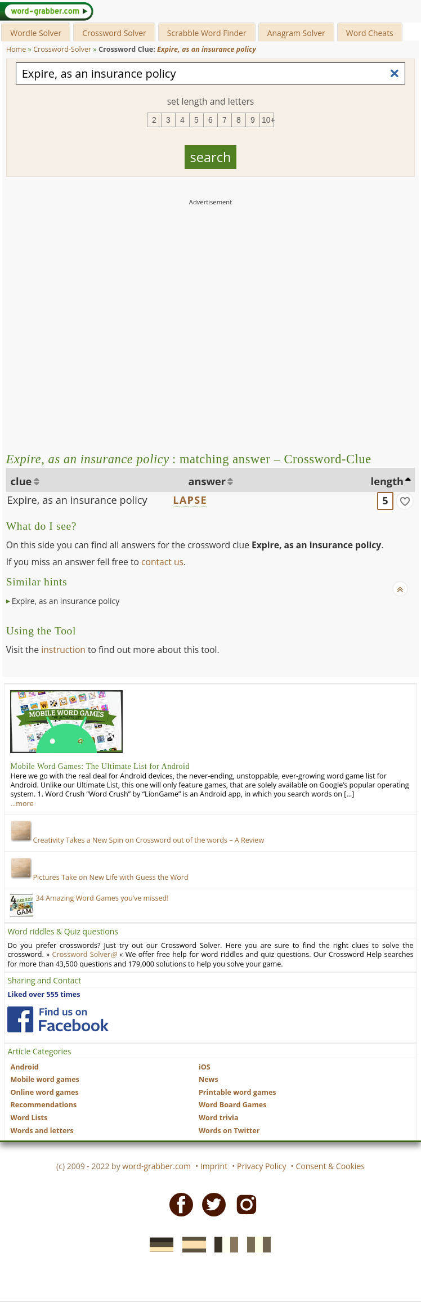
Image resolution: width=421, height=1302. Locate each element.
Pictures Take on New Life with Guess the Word (99, 877)
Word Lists (28, 1117)
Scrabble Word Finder (207, 33)
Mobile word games (44, 1079)
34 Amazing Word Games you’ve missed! (101, 898)
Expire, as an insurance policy (77, 500)
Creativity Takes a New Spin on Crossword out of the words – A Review (137, 840)
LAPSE (190, 500)
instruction (63, 649)
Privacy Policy (261, 1166)
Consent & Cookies (330, 1166)
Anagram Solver (296, 33)
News (208, 1079)
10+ (268, 119)
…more (21, 803)
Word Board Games (233, 1104)
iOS (204, 1067)
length (387, 481)
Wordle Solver (35, 33)
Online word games (44, 1092)
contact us (162, 562)
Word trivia (219, 1117)
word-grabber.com (156, 1166)
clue (21, 481)
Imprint (213, 1166)
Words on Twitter (229, 1130)
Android (24, 1067)
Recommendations (43, 1104)
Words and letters (41, 1130)
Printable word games (237, 1092)
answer (207, 481)
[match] (405, 501)
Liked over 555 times (43, 994)
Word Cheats (369, 33)
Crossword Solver (114, 33)
